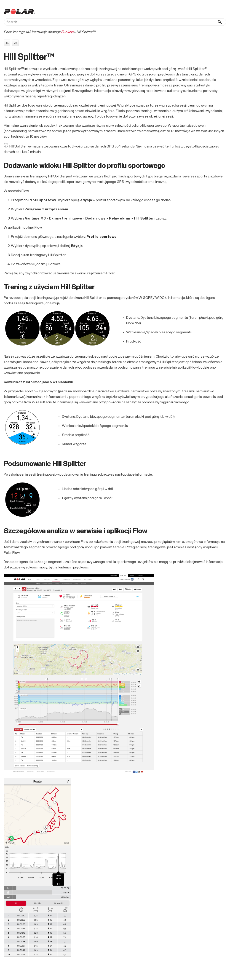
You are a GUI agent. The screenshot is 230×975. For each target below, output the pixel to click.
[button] (220, 22)
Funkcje (67, 32)
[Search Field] (115, 22)
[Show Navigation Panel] (223, 11)
